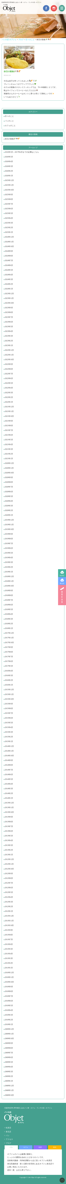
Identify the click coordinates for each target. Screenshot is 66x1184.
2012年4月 (9, 897)
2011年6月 (9, 944)
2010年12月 (9, 973)
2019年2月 (9, 567)
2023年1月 (9, 345)
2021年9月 (9, 421)
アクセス (9, 1139)
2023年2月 (9, 341)
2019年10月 (9, 529)
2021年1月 (9, 459)
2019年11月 (9, 525)
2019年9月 (9, 534)
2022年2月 (9, 397)
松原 (40, 1147)
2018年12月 (9, 576)
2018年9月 (9, 590)
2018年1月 (9, 628)
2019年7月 (9, 543)
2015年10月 (9, 699)
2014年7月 (9, 770)
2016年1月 (9, 685)
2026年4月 (9, 161)
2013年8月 (9, 822)
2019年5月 (9, 553)
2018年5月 (9, 609)
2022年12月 (9, 350)
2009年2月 (9, 1076)
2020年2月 (9, 510)
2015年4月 (9, 727)
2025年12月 (9, 180)
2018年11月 (9, 581)
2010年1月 (9, 1024)
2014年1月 (9, 798)
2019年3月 (9, 562)
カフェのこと (10, 126)
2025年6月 (9, 209)
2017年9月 (9, 647)
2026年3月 (9, 166)
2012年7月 (9, 883)
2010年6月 (9, 1001)
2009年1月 (9, 1081)
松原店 (62, 575)
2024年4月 (9, 275)
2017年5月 (9, 666)
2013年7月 (9, 826)
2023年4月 (9, 331)
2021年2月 (9, 454)
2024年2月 (9, 284)
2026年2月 (9, 171)
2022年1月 (9, 402)
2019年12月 (9, 520)
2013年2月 (9, 850)
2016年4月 (9, 671)
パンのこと (9, 121)
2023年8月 (9, 312)
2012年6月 (9, 888)
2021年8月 (9, 426)
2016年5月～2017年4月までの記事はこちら (22, 152)
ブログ (8, 1143)
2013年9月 (9, 817)
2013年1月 (9, 855)
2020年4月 (9, 501)
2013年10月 (9, 812)
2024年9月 (9, 251)
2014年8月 (9, 765)
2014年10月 (9, 756)
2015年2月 (9, 737)
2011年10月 (9, 925)
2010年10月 (9, 982)
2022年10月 (9, 359)
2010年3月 (9, 1015)
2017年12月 (9, 633)
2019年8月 (9, 539)
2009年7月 (9, 1053)
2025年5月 (9, 213)
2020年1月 (9, 515)
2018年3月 (9, 619)
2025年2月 (9, 227)
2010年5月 (9, 1005)
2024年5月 (9, 270)
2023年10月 (9, 303)
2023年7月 (9, 317)
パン (7, 1135)
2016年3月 (9, 675)
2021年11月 (9, 411)
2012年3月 (9, 902)
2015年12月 (9, 690)
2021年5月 (9, 440)
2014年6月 (9, 774)
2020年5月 (9, 496)
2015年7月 (9, 713)
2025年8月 (9, 199)
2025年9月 (9, 195)
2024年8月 (9, 256)
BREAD (62, 595)
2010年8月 (9, 991)
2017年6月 (9, 661)
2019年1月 (9, 572)
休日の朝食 (12, 139)
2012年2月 (9, 906)
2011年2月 (9, 963)
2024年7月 (9, 260)
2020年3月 (9, 506)
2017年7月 (9, 657)
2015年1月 (9, 741)
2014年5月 (9, 779)
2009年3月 (9, 1072)
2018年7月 (9, 600)
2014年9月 (9, 760)
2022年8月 (9, 369)
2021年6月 (9, 435)
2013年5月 (9, 836)
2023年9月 (9, 308)
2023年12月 (9, 294)
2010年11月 (9, 977)
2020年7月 (9, 487)
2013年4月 (9, 840)
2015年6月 (9, 718)
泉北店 (62, 583)
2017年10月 (9, 642)
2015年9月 (9, 704)
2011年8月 (9, 935)
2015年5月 (9, 723)
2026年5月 (9, 157)
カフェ (25, 1147)
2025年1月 (9, 232)
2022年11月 (9, 355)
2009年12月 (9, 1029)
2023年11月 (9, 298)
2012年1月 (9, 911)
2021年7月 (9, 430)
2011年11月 (9, 921)
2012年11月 (9, 864)
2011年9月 (9, 930)
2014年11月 (9, 751)
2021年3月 (9, 449)
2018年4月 (9, 614)
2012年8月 (9, 878)
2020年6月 (9, 492)
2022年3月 (9, 393)
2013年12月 (9, 803)
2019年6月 (9, 548)
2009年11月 (9, 1034)
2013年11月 (9, 807)
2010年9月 (9, 987)
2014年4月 (9, 784)
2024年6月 (9, 265)
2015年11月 (9, 694)
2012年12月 (9, 859)
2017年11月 (9, 638)
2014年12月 (9, 746)
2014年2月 (9, 793)
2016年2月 (9, 680)
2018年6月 (9, 605)
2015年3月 (9, 732)
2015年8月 (9, 708)
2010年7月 (9, 996)
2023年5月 (9, 327)
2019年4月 (9, 558)
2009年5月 (9, 1062)
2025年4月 (9, 218)
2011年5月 (9, 949)
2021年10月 (9, 416)
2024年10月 (9, 246)
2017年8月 (9, 652)
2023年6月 (9, 322)
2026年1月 (9, 176)
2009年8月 (9, 1048)
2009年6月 (9, 1057)
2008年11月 (9, 1090)
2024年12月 (9, 237)
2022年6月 (9, 378)
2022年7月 (9, 374)
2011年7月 (9, 939)
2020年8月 (9, 482)
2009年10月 (9, 1038)
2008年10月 (9, 1095)
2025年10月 (9, 190)
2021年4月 (9, 444)
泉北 (54, 1147)
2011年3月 (9, 958)
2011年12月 (9, 916)
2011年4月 (9, 954)
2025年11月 (9, 185)
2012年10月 (9, 869)
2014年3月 (9, 789)
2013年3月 (9, 845)
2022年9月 (9, 364)
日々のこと (9, 116)
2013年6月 (9, 831)
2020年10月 (9, 473)
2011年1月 (9, 968)
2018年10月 (9, 586)
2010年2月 (9, 1020)
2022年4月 (9, 388)
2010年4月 (9, 1010)
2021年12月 (9, 407)
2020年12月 (9, 463)
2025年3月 (9, 223)
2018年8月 (9, 595)
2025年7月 (9, 204)
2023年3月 (9, 336)
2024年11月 (9, 242)
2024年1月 (9, 289)
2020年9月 (9, 477)
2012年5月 (9, 892)
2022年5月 (9, 383)
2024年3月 (9, 279)
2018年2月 (9, 624)
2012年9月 (9, 873)
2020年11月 (9, 468)
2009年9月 (9, 1043)
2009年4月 (9, 1067)
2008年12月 (9, 1086)
